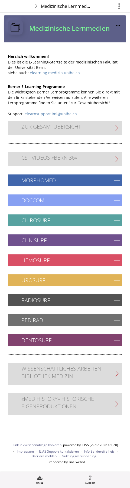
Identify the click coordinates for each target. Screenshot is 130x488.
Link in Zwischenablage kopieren (37, 445)
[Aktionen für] (118, 25)
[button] (65, 180)
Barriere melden (44, 456)
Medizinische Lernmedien (66, 6)
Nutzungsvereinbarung (79, 456)
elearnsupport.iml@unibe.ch (51, 113)
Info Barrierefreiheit (99, 451)
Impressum (25, 451)
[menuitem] (40, 480)
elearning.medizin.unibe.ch (55, 72)
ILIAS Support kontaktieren (59, 451)
